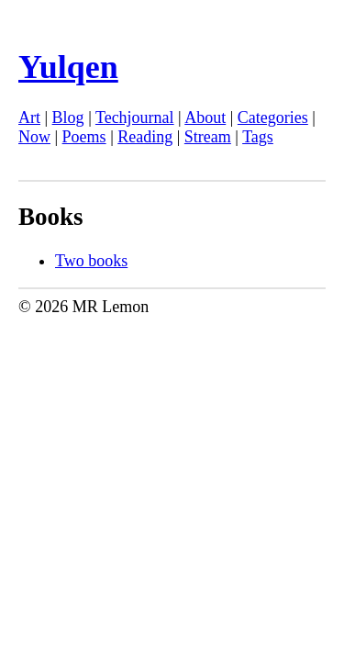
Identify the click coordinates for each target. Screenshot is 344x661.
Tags (257, 137)
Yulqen (68, 67)
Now (34, 137)
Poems (84, 137)
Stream (207, 137)
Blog (68, 117)
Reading (144, 137)
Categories (273, 117)
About (205, 117)
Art (29, 117)
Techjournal (134, 117)
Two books (91, 261)
